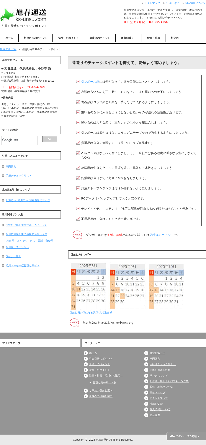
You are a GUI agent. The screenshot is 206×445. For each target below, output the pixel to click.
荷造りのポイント (99, 38)
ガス (32, 240)
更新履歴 (155, 415)
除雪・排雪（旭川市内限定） (106, 375)
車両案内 (11, 166)
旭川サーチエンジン (17, 247)
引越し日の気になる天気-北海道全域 (91, 312)
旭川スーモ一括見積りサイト (22, 265)
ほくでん (22, 240)
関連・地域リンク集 (161, 386)
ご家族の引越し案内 (101, 390)
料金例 (174, 38)
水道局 (10, 240)
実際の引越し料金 (160, 369)
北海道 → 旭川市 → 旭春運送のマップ (28, 200)
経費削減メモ (128, 38)
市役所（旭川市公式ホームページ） (26, 225)
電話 (40, 240)
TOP (8, 49)
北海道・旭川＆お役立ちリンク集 (169, 381)
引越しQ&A (156, 403)
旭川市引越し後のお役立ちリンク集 (26, 234)
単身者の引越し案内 (101, 396)
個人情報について (160, 409)
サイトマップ (157, 392)
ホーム (9, 38)
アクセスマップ (159, 398)
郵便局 (49, 240)
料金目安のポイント (35, 38)
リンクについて (159, 375)
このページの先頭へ (187, 436)
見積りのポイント (68, 38)
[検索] (19, 140)
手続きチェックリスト (19, 175)
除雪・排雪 (153, 38)
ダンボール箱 (90, 81)
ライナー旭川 (13, 256)
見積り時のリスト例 (104, 382)
